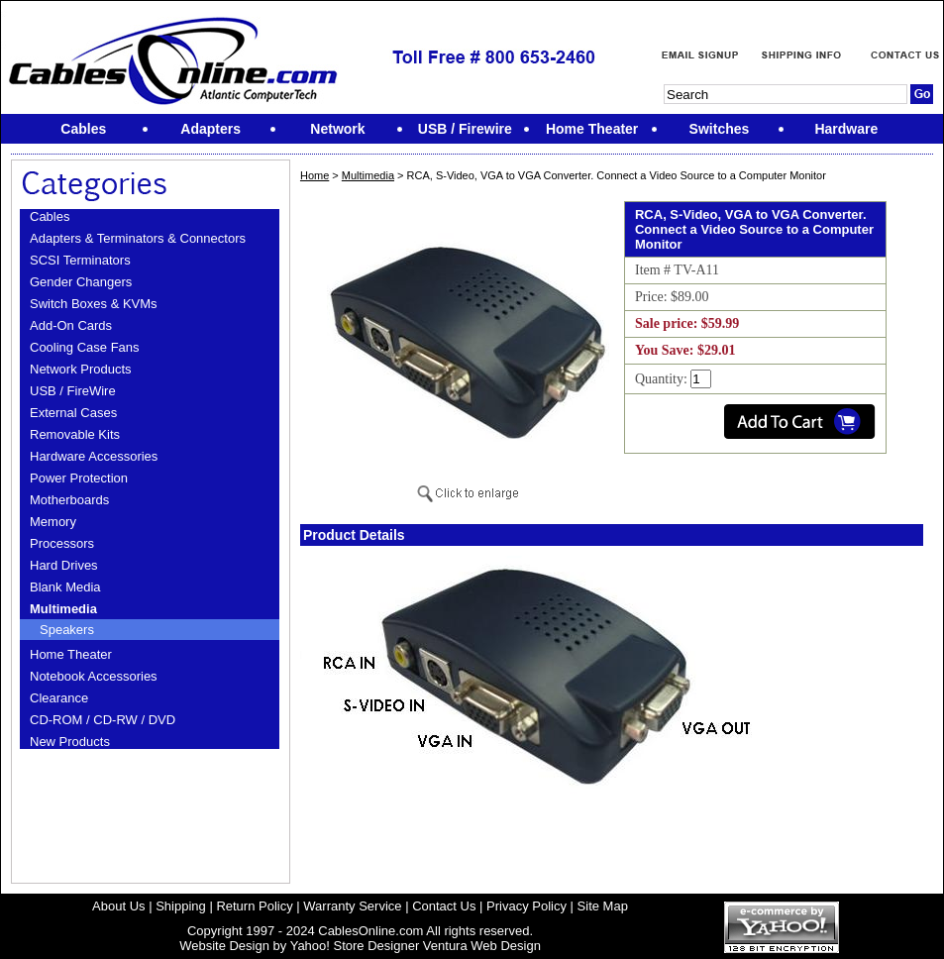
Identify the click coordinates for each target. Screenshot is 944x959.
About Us (118, 906)
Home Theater (71, 654)
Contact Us (443, 906)
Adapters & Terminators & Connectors (138, 238)
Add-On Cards (71, 325)
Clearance (59, 698)
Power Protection (79, 478)
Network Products (81, 369)
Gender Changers (81, 281)
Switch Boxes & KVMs (93, 303)
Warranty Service (352, 906)
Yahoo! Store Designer (355, 945)
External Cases (73, 412)
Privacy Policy (526, 906)
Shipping (181, 906)
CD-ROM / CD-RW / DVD (102, 719)
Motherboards (69, 499)
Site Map (602, 906)
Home (314, 175)
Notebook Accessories (93, 676)
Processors (62, 543)
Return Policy (254, 906)
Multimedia (63, 608)
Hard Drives (64, 565)
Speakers (67, 629)
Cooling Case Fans (85, 347)
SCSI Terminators (80, 260)
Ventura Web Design (482, 945)
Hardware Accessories (93, 456)
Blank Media (65, 587)
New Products (70, 741)
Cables (49, 216)
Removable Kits (75, 434)
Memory (53, 521)
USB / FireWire (73, 390)
